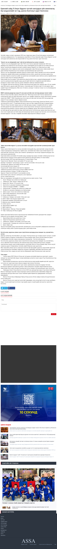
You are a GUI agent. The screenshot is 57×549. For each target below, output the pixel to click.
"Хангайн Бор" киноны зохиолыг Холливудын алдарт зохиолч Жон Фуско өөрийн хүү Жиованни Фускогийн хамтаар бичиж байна (33, 428)
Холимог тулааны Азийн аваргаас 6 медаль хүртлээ (18, 503)
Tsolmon (3, 13)
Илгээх (53, 314)
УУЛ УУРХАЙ (3, 523)
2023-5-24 (10, 13)
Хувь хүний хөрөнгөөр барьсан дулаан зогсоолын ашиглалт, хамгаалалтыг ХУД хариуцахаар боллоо (32, 435)
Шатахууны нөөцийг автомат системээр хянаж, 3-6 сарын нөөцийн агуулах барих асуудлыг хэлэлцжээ (32, 442)
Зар (55, 544)
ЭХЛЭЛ (2, 516)
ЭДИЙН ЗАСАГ (4, 521)
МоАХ (2, 518)
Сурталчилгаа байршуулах (45, 544)
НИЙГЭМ (3, 531)
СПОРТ (2, 528)
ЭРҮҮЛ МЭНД (4, 525)
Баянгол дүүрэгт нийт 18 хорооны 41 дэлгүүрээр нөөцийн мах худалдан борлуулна (30, 454)
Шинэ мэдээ (6, 425)
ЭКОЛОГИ (3, 535)
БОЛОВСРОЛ (3, 530)
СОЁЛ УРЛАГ (3, 526)
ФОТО (2, 533)
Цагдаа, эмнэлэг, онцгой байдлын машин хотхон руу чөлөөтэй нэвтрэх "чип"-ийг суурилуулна (30, 507)
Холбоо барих (33, 544)
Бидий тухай (24, 544)
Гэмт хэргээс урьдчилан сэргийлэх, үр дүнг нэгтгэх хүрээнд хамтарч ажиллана (29, 448)
